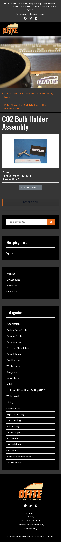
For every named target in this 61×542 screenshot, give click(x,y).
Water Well (12, 396)
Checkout (11, 291)
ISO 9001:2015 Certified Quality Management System (30, 3)
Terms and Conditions (31, 520)
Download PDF (30, 187)
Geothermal (13, 360)
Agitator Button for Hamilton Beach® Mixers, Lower (28, 95)
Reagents (11, 372)
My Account (13, 279)
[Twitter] (30, 18)
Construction (13, 408)
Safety (10, 384)
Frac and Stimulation (17, 348)
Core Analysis (13, 342)
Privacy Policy (30, 528)
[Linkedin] (36, 18)
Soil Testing (12, 426)
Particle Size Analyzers (18, 456)
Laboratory (12, 378)
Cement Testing (15, 336)
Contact (30, 513)
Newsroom (21, 14)
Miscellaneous (14, 462)
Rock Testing (13, 420)
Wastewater (13, 366)
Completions (13, 354)
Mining (9, 402)
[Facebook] (25, 18)
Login (42, 14)
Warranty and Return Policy (30, 524)
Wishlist (10, 274)
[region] (30, 202)
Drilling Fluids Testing (17, 330)
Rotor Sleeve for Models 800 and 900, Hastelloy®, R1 (25, 106)
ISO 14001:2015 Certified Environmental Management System (31, 8)
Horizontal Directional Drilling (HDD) (26, 390)
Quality (30, 516)
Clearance (12, 450)
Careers (33, 14)
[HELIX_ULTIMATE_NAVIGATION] (55, 29)
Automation (13, 324)
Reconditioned (14, 444)
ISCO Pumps (13, 432)
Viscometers (13, 438)
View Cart (11, 285)
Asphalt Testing (15, 414)
